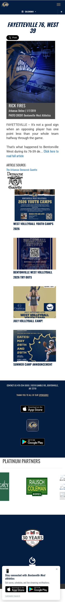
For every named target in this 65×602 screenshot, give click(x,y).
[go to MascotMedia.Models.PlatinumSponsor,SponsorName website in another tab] (37, 487)
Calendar (29, 11)
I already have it (12, 596)
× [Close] (57, 569)
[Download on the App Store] (15, 589)
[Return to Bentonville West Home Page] (5, 4)
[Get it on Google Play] (38, 589)
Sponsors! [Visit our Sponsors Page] (44, 395)
